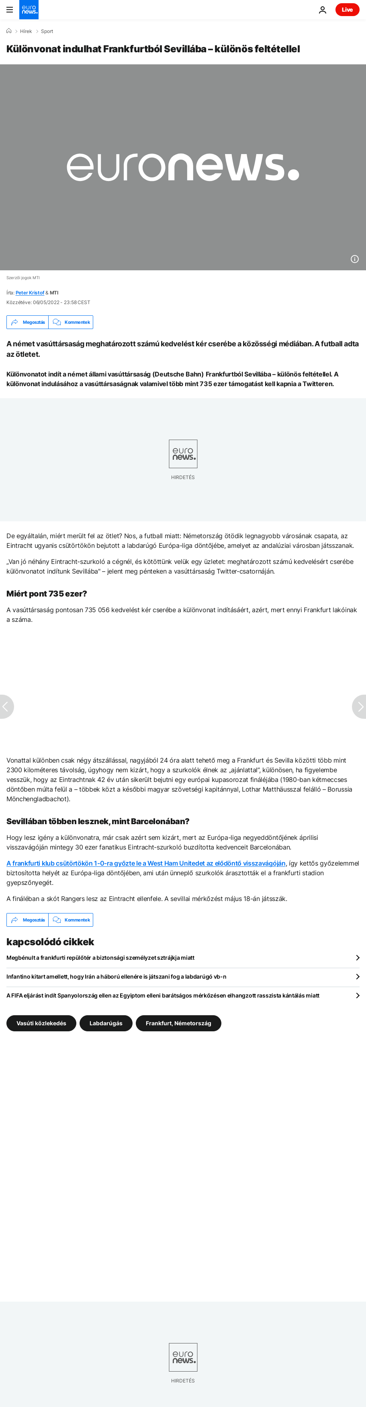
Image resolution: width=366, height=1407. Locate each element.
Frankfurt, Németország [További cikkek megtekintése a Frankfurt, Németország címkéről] (178, 1023)
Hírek (26, 31)
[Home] (8, 31)
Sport (47, 31)
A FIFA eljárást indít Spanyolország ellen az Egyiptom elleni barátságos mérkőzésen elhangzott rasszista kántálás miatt (162, 995)
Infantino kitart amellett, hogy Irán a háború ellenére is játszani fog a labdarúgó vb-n (116, 976)
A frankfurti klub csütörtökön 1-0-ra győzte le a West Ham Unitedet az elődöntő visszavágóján (146, 863)
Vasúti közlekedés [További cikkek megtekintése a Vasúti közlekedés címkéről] (41, 1023)
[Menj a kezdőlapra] (29, 9)
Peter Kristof (30, 293)
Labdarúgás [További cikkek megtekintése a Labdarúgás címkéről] (106, 1023)
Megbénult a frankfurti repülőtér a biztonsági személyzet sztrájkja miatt (100, 957)
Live (347, 9)
